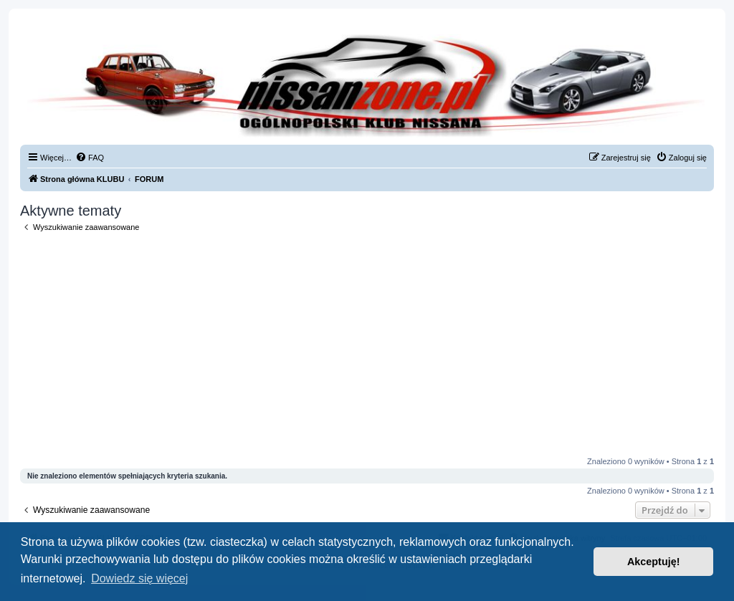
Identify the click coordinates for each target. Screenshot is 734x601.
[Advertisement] (367, 344)
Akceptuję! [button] (653, 561)
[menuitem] (89, 157)
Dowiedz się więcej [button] (139, 578)
